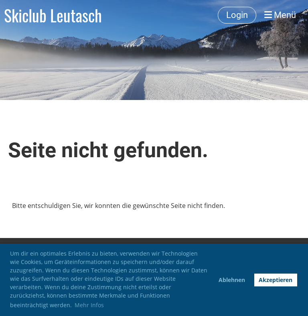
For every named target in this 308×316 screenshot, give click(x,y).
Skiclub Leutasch (53, 15)
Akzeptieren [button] (275, 280)
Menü (280, 15)
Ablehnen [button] (232, 280)
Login (237, 15)
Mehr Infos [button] (89, 305)
